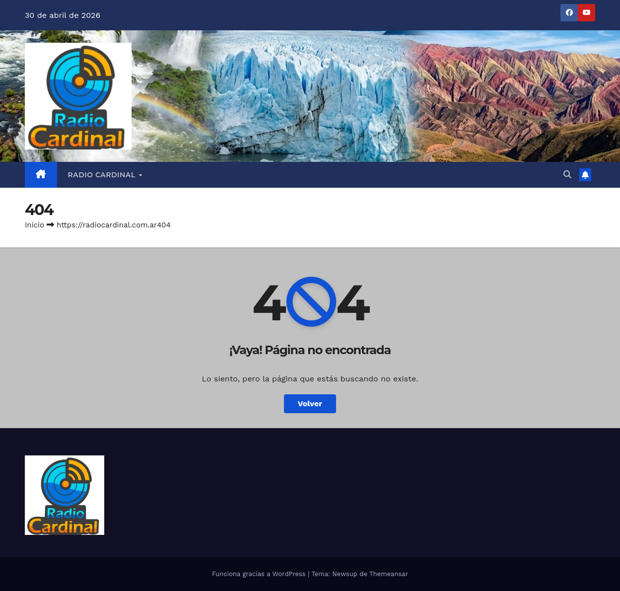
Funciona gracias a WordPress (260, 574)
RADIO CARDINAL (103, 174)
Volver (310, 403)
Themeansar (388, 574)
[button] (567, 174)
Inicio (34, 225)
